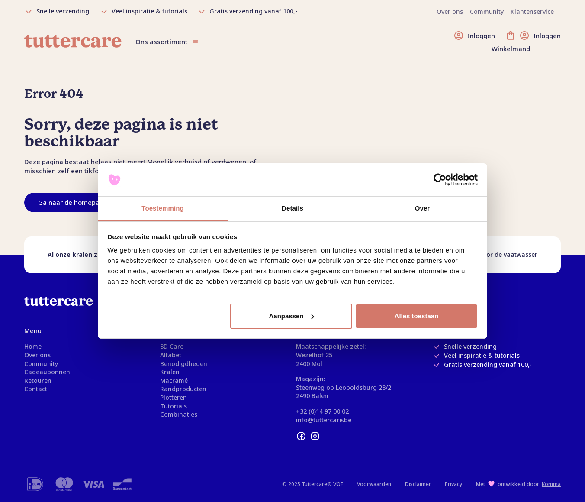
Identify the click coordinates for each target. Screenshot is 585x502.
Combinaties (178, 414)
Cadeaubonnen (47, 372)
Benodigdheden (183, 363)
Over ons (37, 355)
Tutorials (173, 406)
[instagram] (315, 436)
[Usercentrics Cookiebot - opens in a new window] (440, 179)
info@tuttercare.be (323, 420)
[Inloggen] (474, 35)
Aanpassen (291, 316)
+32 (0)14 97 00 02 (322, 411)
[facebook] (301, 436)
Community (41, 363)
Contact (35, 389)
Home (33, 346)
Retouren (37, 380)
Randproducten (183, 389)
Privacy (453, 484)
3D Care (171, 346)
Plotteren (173, 397)
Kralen (170, 372)
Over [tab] (422, 208)
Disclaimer (418, 484)
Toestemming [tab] (162, 208)
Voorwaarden (374, 484)
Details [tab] (292, 208)
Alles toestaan (417, 316)
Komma (551, 484)
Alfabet (170, 355)
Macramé (174, 380)
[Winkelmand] (533, 41)
